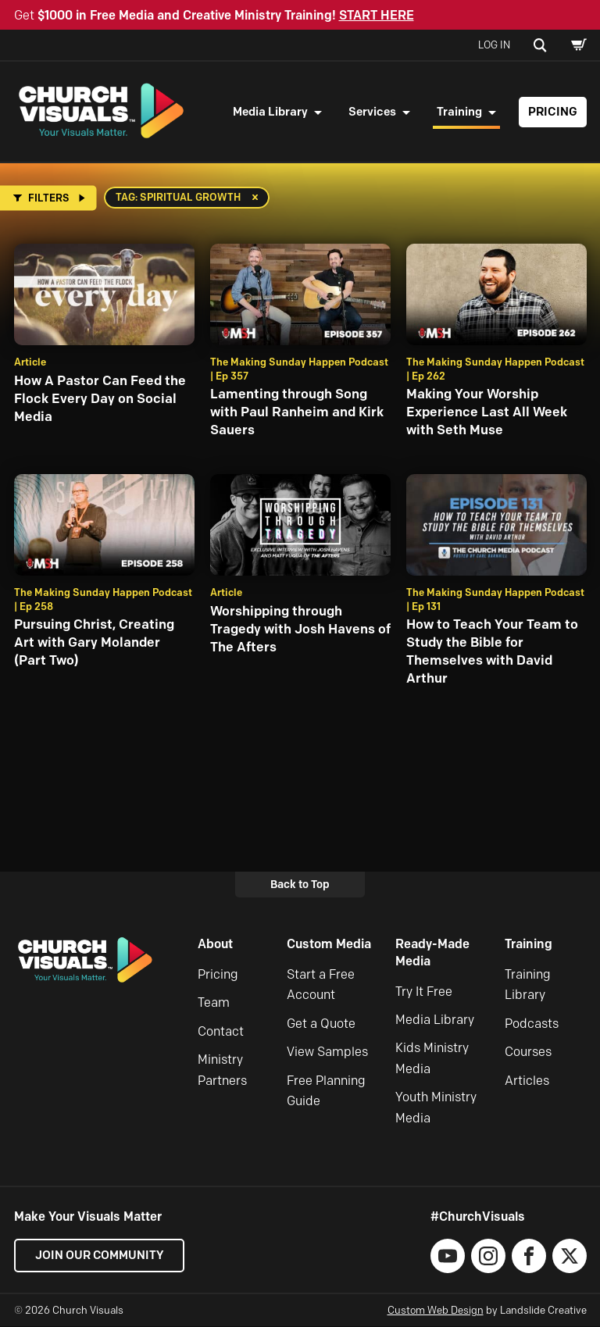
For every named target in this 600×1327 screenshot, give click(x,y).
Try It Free (423, 992)
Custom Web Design (436, 1310)
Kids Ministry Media (432, 1059)
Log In (494, 44)
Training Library (528, 985)
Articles (527, 1081)
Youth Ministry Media (436, 1107)
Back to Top (300, 885)
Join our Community (100, 1256)
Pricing (552, 112)
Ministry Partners (222, 1070)
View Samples (327, 1052)
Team (214, 1004)
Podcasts (532, 1024)
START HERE (376, 15)
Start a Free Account (321, 985)
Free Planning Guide (326, 1091)
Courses (528, 1052)
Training (459, 112)
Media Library (270, 112)
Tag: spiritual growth (178, 197)
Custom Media (329, 945)
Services (372, 112)
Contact (221, 1032)
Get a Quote (321, 1024)
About (215, 945)
